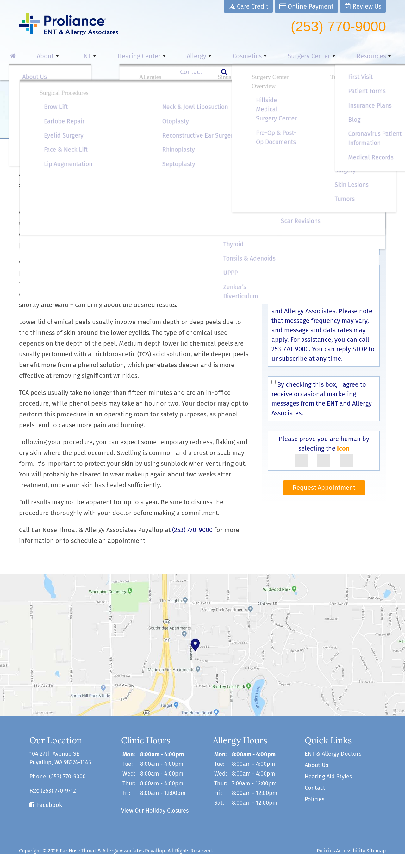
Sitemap (376, 835)
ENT (73, 56)
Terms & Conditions (342, 267)
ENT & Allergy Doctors (333, 737)
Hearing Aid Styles (328, 760)
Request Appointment (324, 472)
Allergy (168, 56)
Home (26, 133)
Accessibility (350, 835)
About (41, 56)
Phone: (57, 760)
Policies (314, 783)
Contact (361, 56)
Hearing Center (118, 56)
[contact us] (202, 629)
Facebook (49, 789)
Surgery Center (263, 56)
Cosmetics (209, 56)
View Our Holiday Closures (155, 794)
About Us (316, 749)
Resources (317, 56)
